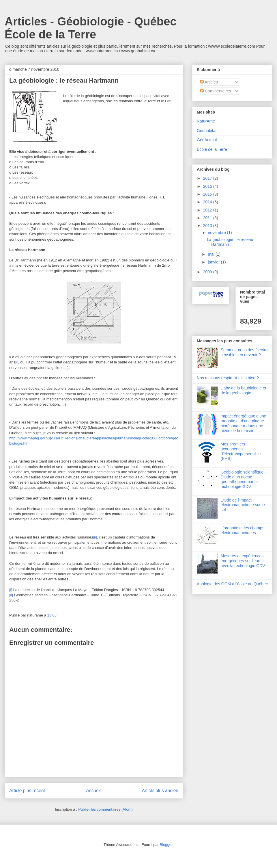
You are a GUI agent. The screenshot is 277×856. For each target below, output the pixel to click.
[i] (16, 362)
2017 (208, 178)
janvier (214, 262)
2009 (208, 272)
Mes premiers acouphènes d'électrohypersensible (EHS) (241, 451)
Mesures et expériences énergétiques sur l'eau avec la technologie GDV (243, 561)
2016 (208, 186)
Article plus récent (27, 790)
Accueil (93, 790)
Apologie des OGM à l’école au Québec (232, 584)
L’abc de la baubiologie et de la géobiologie (243, 390)
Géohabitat (207, 130)
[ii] (95, 537)
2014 (208, 202)
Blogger (166, 844)
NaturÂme (206, 121)
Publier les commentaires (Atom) (105, 809)
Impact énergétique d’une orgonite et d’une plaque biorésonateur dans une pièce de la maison (243, 423)
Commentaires (215, 91)
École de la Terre (212, 149)
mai (211, 254)
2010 (208, 225)
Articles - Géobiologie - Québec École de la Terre (91, 28)
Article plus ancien (160, 790)
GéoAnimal (207, 140)
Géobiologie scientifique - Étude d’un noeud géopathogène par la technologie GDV (243, 479)
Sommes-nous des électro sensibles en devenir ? (244, 352)
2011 (208, 218)
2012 (208, 210)
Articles (209, 82)
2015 (208, 194)
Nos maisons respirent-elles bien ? (228, 378)
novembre (217, 232)
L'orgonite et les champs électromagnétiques (242, 530)
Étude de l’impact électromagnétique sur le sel (243, 505)
